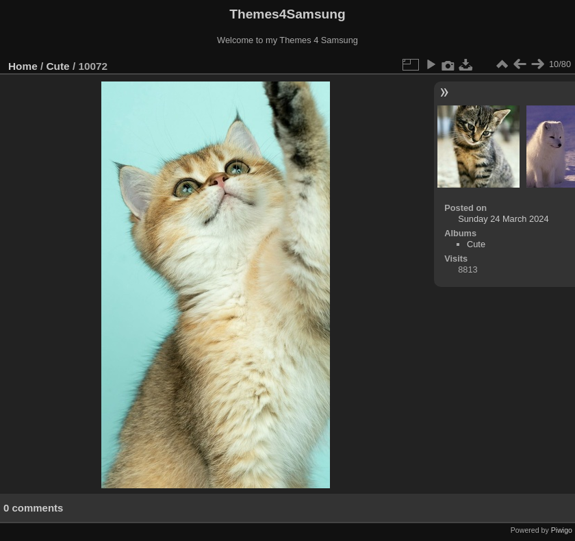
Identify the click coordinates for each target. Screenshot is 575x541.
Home (23, 66)
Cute (58, 66)
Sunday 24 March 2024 (503, 219)
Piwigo (561, 530)
